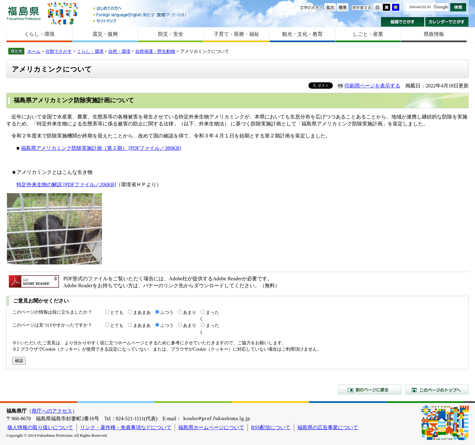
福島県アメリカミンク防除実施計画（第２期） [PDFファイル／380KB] (101, 148)
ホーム (34, 51)
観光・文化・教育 (302, 34)
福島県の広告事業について (327, 427)
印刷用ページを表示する (372, 85)
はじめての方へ (140, 9)
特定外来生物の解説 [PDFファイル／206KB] (66, 184)
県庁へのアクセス (52, 411)
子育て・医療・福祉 (236, 34)
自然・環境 (119, 51)
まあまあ (142, 312)
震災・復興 (105, 34)
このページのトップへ (437, 390)
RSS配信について (270, 427)
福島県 (23, 13)
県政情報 (434, 34)
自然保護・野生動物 (155, 51)
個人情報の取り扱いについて (40, 427)
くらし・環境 (39, 34)
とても (117, 312)
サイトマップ (140, 21)
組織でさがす (402, 22)
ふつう (167, 312)
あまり (189, 312)
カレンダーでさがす (447, 22)
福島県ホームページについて (211, 427)
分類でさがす (58, 51)
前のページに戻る (370, 390)
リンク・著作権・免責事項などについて (125, 427)
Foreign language (140, 15)
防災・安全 (170, 34)
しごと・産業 (368, 34)
